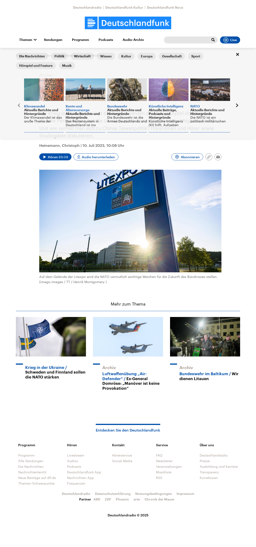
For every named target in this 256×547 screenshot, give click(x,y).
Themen (25, 39)
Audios (72, 461)
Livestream (75, 455)
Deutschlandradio (87, 7)
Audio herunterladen (98, 157)
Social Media (122, 461)
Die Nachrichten (31, 466)
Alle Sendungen (30, 461)
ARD (96, 499)
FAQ (159, 455)
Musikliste (163, 472)
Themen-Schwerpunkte (36, 483)
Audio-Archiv (133, 39)
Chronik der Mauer (159, 499)
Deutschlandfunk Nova (165, 7)
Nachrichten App (80, 478)
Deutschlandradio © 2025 (128, 515)
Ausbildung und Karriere (219, 466)
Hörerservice (122, 455)
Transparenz (209, 472)
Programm (80, 39)
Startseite (23, 55)
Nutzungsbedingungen (153, 494)
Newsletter (164, 461)
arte (137, 499)
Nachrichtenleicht (32, 472)
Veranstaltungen (169, 466)
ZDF (108, 499)
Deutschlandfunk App (84, 472)
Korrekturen (209, 478)
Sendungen (53, 39)
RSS (159, 478)
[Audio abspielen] (55, 156)
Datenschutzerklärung (113, 494)
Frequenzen (76, 483)
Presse (205, 461)
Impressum (185, 494)
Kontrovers (43, 55)
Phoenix (122, 499)
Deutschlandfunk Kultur (124, 7)
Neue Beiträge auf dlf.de (37, 478)
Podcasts (106, 39)
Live (230, 40)
